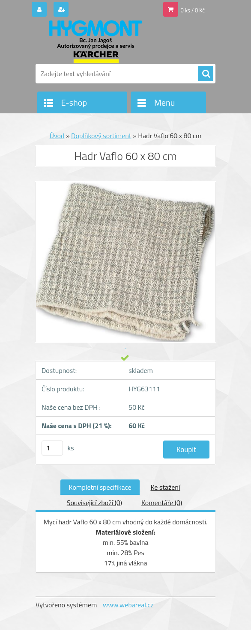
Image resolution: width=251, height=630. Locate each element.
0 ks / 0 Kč (193, 10)
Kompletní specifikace (100, 487)
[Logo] (94, 41)
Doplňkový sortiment (101, 135)
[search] (205, 74)
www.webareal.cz (128, 605)
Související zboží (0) (94, 502)
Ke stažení (165, 487)
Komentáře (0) (161, 502)
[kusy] (52, 448)
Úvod (57, 135)
